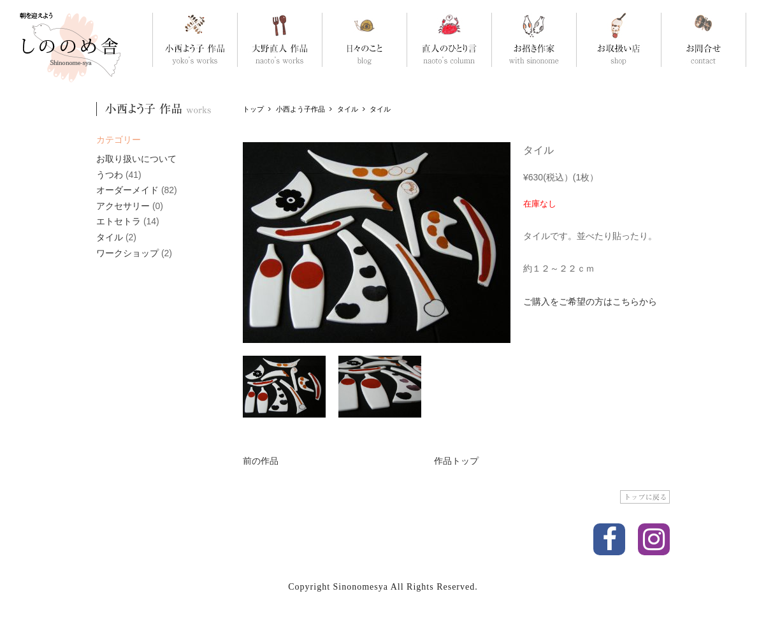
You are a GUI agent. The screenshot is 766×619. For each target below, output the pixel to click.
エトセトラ (118, 221)
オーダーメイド (127, 190)
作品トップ (456, 460)
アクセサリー (123, 206)
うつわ (109, 175)
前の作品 (260, 460)
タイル (109, 237)
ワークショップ (127, 253)
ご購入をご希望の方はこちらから (590, 301)
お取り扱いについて (136, 159)
